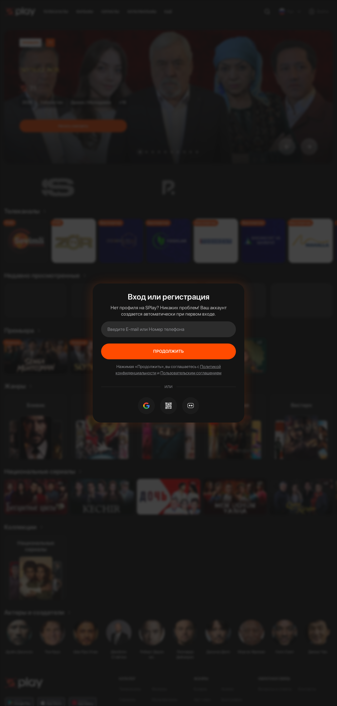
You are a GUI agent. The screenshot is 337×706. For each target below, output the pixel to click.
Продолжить (168, 351)
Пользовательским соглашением (190, 372)
